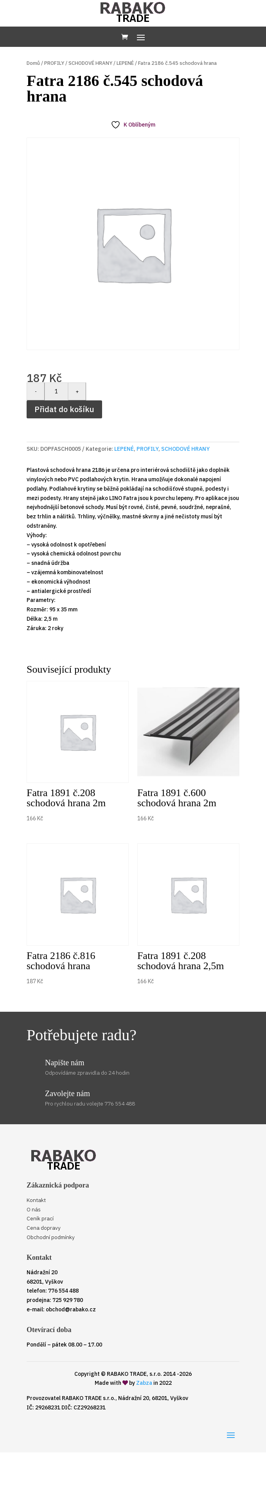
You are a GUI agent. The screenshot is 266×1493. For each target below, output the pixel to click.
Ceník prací (40, 1218)
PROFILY (54, 63)
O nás (34, 1209)
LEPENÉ (125, 63)
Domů (33, 63)
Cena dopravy (44, 1227)
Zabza (144, 1382)
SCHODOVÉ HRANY (90, 63)
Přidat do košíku (64, 409)
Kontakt (36, 1200)
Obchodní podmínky (51, 1237)
